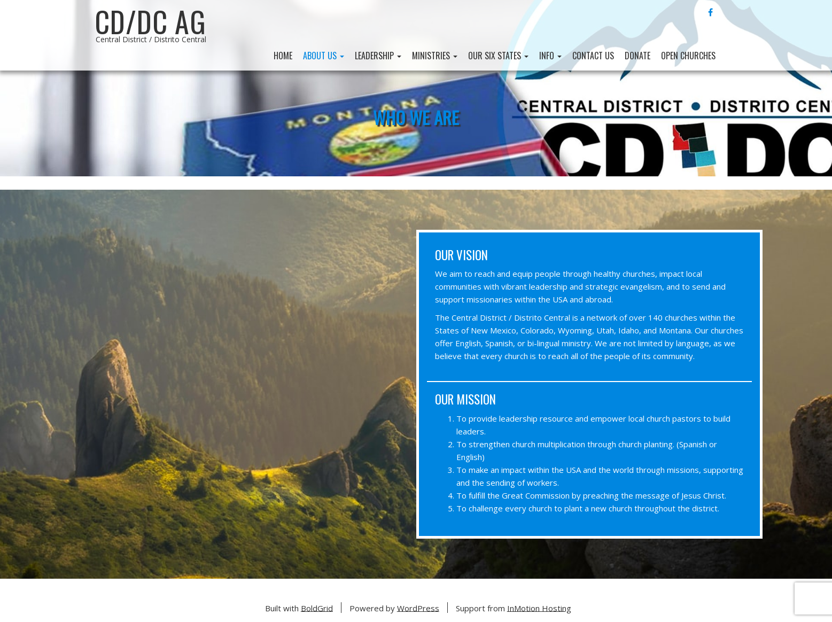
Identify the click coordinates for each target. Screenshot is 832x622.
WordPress (418, 607)
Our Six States (498, 55)
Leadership (378, 55)
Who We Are (416, 117)
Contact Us (593, 55)
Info (550, 55)
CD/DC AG (150, 21)
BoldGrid (317, 607)
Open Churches (688, 55)
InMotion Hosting (539, 607)
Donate (637, 55)
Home (283, 55)
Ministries (434, 55)
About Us (323, 55)
